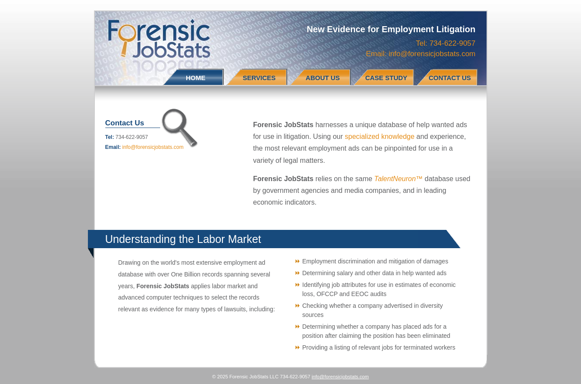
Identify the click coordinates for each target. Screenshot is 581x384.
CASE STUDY (386, 77)
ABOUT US (322, 77)
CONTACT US (450, 77)
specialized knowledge (379, 136)
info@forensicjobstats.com (432, 54)
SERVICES (259, 77)
